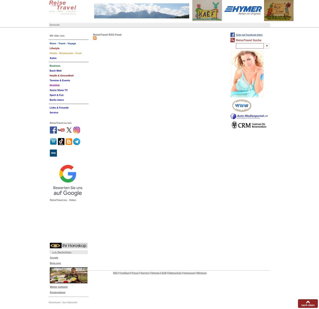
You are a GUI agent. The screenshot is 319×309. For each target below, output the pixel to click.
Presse (135, 273)
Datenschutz (174, 273)
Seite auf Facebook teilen (249, 35)
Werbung (201, 273)
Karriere (145, 273)
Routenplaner (58, 292)
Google (54, 257)
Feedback (125, 273)
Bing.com (55, 263)
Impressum (189, 273)
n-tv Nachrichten (62, 252)
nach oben (308, 305)
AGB (163, 273)
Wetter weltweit (59, 287)
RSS (115, 273)
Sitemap (155, 273)
